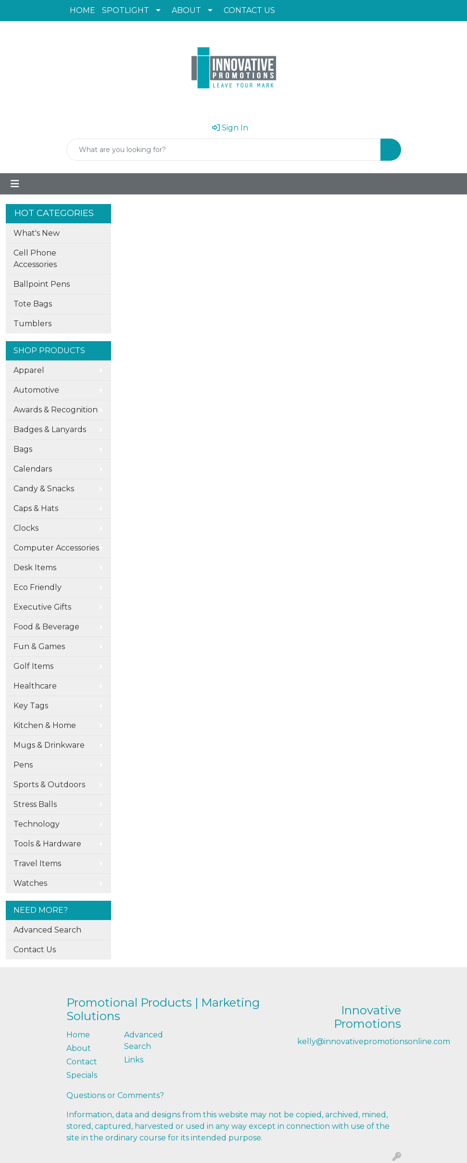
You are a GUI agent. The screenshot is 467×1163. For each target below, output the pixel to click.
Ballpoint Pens (41, 284)
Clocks (25, 528)
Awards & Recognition (55, 409)
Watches (30, 883)
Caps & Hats (35, 508)
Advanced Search (47, 929)
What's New (36, 233)
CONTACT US (249, 10)
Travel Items (37, 863)
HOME (82, 10)
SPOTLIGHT (125, 10)
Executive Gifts (42, 607)
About (78, 1048)
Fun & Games (39, 646)
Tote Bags (32, 303)
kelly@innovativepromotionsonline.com (373, 1041)
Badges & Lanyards (49, 429)
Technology (36, 824)
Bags (22, 449)
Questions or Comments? (115, 1095)
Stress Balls (35, 804)
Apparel (28, 370)
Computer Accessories (56, 547)
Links (133, 1059)
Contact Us (34, 949)
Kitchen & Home (44, 725)
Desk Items (34, 567)
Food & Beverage (46, 626)
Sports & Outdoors (49, 784)
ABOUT (186, 10)
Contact (81, 1061)
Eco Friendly (37, 587)
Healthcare (35, 685)
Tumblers (32, 323)
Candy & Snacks (43, 488)
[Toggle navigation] (15, 184)
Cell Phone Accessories (35, 258)
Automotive (36, 390)
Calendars (32, 468)
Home (78, 1034)
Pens (23, 764)
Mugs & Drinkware (49, 745)
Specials (81, 1075)
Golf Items (33, 666)
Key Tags (30, 705)
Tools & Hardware (47, 843)
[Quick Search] (223, 150)
